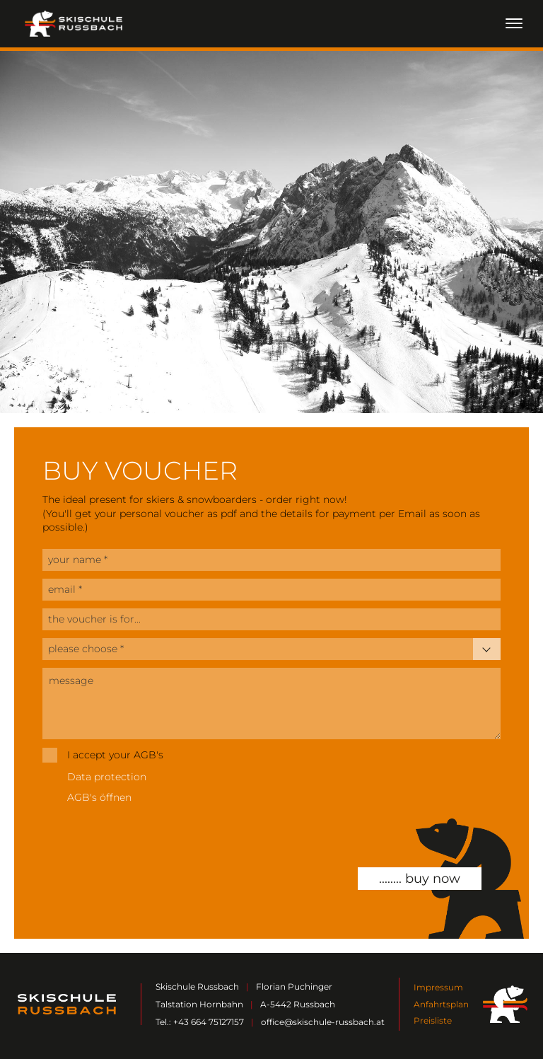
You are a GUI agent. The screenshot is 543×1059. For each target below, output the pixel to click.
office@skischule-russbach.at (323, 1022)
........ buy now (419, 878)
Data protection (106, 776)
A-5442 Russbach (297, 1004)
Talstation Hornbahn (199, 1004)
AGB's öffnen (99, 797)
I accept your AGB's (115, 754)
